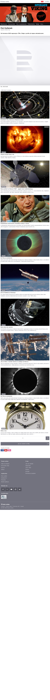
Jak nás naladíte (29, 463)
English (22, 506)
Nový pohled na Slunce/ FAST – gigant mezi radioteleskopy (17, 189)
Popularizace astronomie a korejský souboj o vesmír (15, 223)
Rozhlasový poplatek (31, 473)
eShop (2, 469)
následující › (47, 438)
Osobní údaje (9, 506)
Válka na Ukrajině (5, 463)
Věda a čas (4, 430)
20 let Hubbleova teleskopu (8, 292)
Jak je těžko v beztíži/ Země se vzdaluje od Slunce (14, 361)
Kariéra (27, 469)
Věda (37, 24)
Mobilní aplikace (5, 481)
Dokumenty (31, 24)
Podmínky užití (16, 506)
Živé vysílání (4, 476)
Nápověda (28, 465)
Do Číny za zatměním (6, 258)
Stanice (3, 467)
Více (42, 24)
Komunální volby (5, 465)
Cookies (3, 506)
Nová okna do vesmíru (7, 327)
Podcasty (3, 479)
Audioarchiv (4, 478)
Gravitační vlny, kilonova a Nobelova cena (12, 119)
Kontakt (27, 471)
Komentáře (11, 24)
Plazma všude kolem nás (7, 154)
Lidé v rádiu (28, 467)
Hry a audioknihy (21, 24)
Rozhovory (4, 24)
